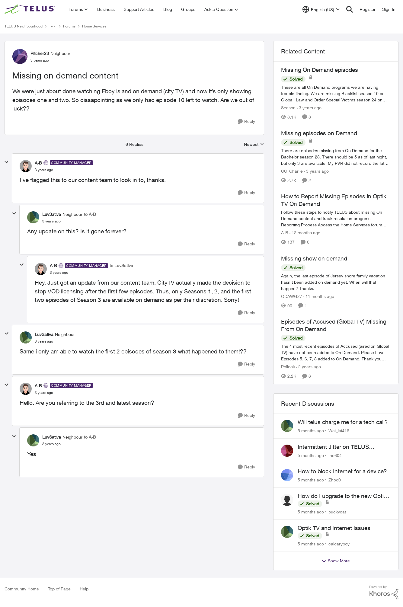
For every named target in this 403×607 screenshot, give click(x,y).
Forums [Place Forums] (69, 26)
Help (84, 588)
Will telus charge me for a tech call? (343, 422)
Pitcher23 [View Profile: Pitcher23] (39, 53)
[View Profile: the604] (287, 451)
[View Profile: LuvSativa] (33, 217)
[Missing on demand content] (44, 170)
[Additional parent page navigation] (52, 26)
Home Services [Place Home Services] (94, 26)
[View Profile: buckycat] (287, 500)
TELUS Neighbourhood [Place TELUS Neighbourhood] (24, 26)
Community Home (22, 588)
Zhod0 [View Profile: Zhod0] (334, 479)
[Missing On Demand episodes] (336, 93)
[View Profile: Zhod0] (287, 475)
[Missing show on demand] (336, 281)
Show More (335, 561)
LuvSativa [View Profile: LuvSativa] (51, 214)
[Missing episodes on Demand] (336, 156)
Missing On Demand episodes (319, 69)
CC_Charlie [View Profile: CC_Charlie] (292, 170)
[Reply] (246, 121)
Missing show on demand (314, 258)
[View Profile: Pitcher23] (19, 56)
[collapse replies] (6, 162)
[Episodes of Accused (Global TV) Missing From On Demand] (336, 352)
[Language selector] (321, 9)
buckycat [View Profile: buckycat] (337, 511)
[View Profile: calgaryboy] (287, 532)
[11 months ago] (318, 296)
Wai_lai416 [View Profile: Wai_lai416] (338, 430)
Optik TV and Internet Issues (334, 528)
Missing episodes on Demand (319, 133)
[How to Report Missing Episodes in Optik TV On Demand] (336, 218)
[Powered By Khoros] (383, 592)
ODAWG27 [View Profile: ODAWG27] (291, 296)
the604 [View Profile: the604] (335, 455)
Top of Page (59, 588)
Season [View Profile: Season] (288, 107)
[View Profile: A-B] (26, 166)
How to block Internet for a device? (342, 471)
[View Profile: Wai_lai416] (287, 426)
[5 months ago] (311, 430)
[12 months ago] (304, 233)
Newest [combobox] (254, 144)
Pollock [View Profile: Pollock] (288, 366)
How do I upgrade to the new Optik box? (342, 496)
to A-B (90, 214)
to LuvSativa (121, 265)
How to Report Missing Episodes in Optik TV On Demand (333, 200)
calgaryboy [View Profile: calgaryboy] (339, 543)
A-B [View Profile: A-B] (38, 162)
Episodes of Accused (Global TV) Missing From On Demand (333, 325)
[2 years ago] (308, 367)
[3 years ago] (309, 107)
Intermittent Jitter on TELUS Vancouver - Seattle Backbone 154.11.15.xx (336, 447)
